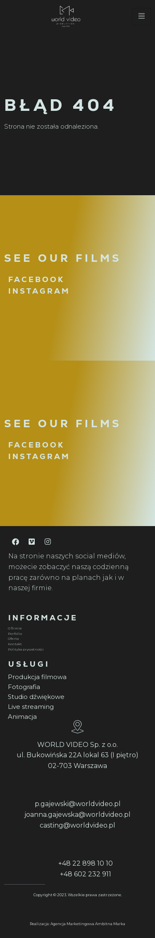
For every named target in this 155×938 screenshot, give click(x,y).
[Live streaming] (76, 707)
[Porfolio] (76, 633)
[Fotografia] (76, 687)
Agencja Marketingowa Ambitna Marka (87, 923)
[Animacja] (76, 717)
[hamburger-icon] (141, 16)
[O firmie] (76, 628)
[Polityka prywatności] (76, 649)
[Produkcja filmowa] (76, 677)
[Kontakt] (76, 644)
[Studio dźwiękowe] (76, 697)
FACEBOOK (36, 279)
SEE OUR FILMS (63, 258)
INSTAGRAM (39, 291)
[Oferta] (76, 638)
